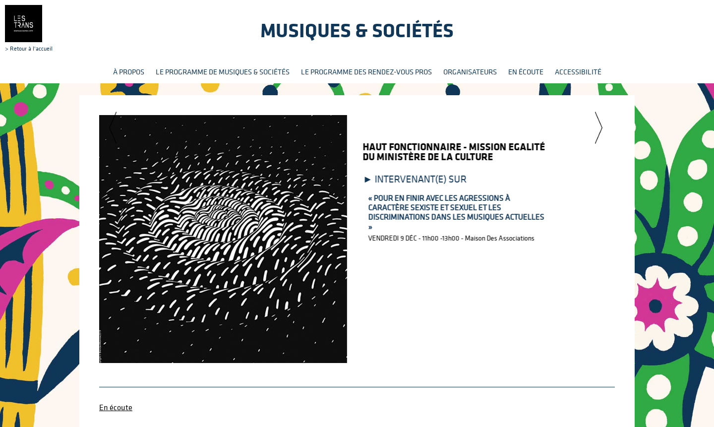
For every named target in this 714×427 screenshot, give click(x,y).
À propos (128, 71)
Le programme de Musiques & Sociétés (223, 71)
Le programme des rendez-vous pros (366, 71)
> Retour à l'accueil (29, 28)
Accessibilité (578, 71)
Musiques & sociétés (357, 30)
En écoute (525, 71)
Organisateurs (470, 71)
